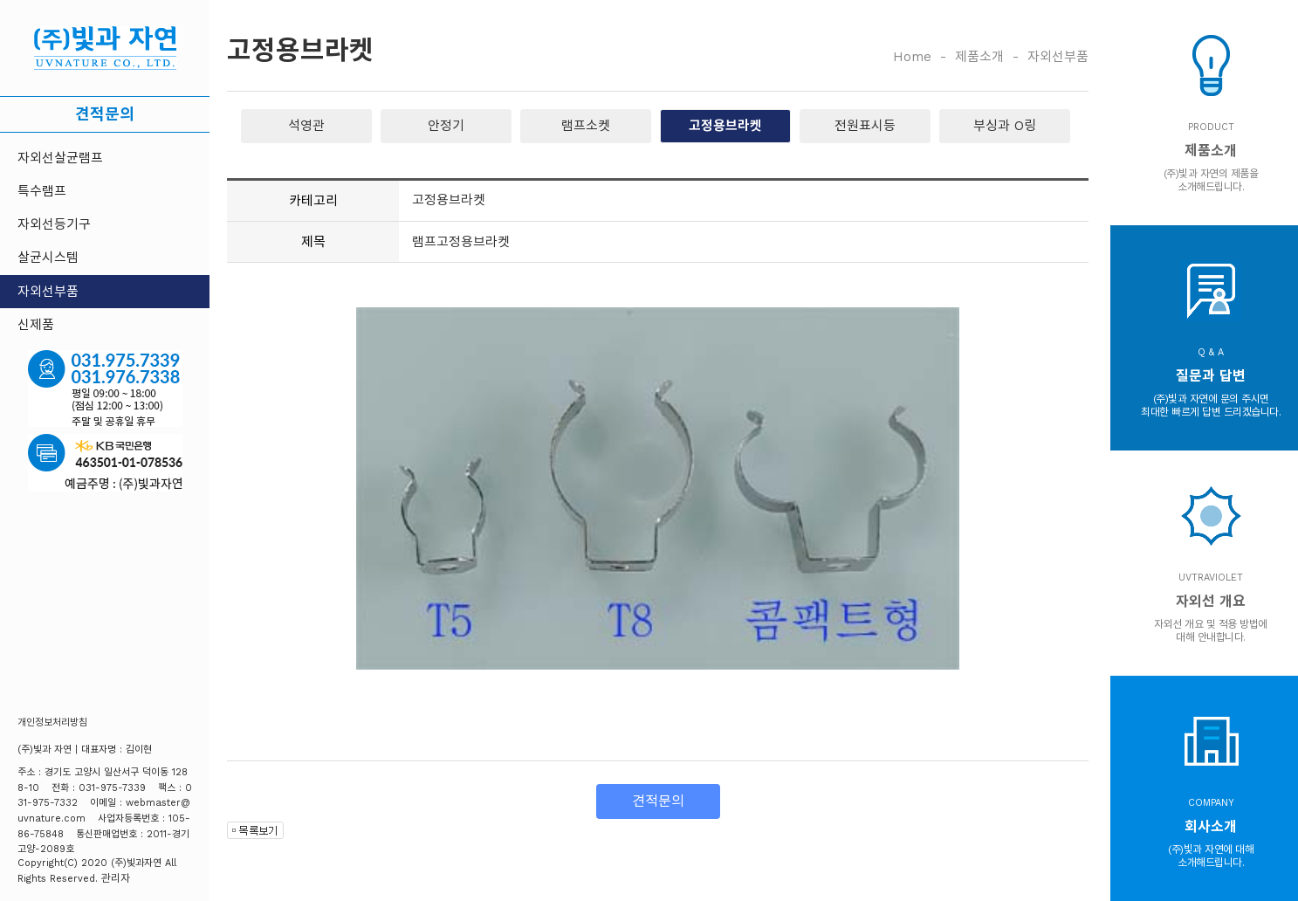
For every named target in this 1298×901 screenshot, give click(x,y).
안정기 (446, 126)
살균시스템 (48, 257)
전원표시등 (865, 126)
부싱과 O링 (1004, 126)
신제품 (35, 325)
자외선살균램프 (60, 158)
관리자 (115, 878)
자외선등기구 (54, 224)
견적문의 (104, 114)
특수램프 (41, 191)
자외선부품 (48, 291)
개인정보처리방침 (52, 722)
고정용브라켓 (725, 126)
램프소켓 (585, 126)
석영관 (306, 126)
